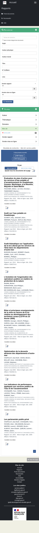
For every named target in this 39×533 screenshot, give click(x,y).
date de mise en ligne (26, 168)
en (3, 85)
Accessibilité (19, 478)
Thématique (6, 120)
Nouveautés (19, 474)
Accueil (19, 468)
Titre (3, 63)
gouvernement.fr (19, 494)
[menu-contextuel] (3, 40)
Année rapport (7, 137)
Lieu (3, 77)
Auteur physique (7, 50)
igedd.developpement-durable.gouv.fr (19, 502)
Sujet (4, 43)
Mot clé (4, 129)
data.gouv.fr (19, 498)
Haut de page (33, 459)
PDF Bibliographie (19, 159)
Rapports (19, 470)
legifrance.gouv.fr (19, 490)
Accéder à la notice (10, 203)
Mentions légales (19, 480)
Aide (19, 476)
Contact (19, 482)
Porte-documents (19, 472)
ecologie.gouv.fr (19, 500)
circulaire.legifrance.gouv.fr (19, 492)
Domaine (5, 124)
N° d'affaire (6, 70)
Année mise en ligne (9, 141)
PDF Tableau (19, 156)
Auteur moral (6, 57)
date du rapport (11, 168)
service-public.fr (19, 488)
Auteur (4, 115)
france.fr (19, 496)
